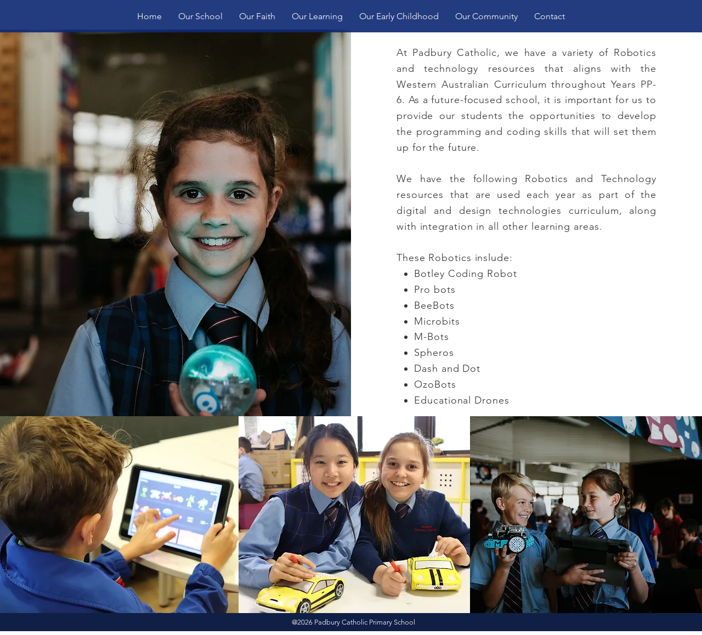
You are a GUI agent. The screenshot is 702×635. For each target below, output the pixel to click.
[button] (200, 16)
